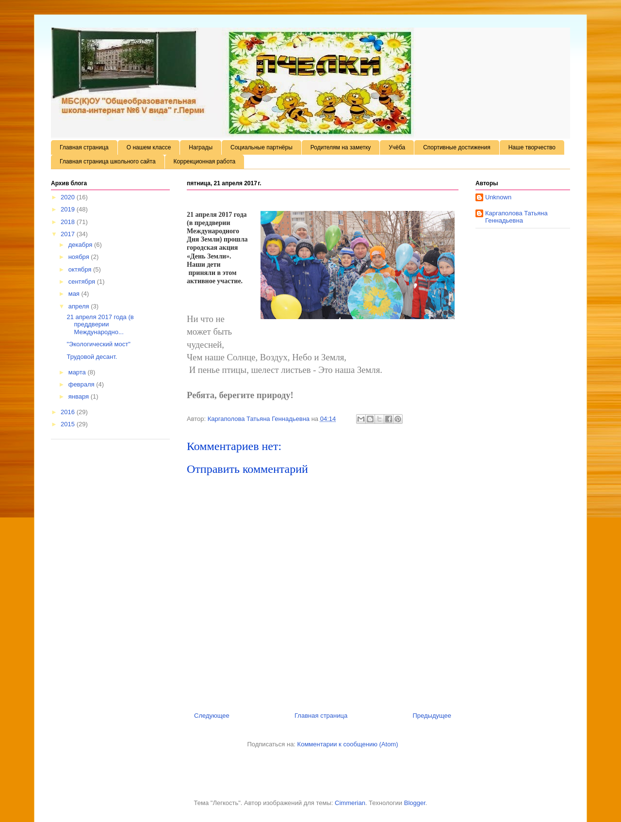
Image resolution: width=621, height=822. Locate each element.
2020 (69, 197)
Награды (200, 147)
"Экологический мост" (98, 344)
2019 (69, 209)
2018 (69, 222)
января (79, 396)
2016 (69, 412)
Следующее (211, 715)
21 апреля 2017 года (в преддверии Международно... (99, 324)
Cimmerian (350, 802)
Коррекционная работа (205, 161)
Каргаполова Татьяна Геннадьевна (516, 217)
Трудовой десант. (91, 356)
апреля (79, 306)
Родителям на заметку (340, 147)
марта (78, 372)
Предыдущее (431, 715)
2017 (69, 234)
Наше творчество (532, 147)
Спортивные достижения (456, 147)
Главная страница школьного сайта (108, 161)
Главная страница (84, 147)
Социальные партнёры (261, 147)
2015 (69, 424)
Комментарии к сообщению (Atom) (347, 744)
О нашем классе (149, 147)
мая (75, 293)
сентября (82, 281)
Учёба (397, 147)
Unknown (498, 197)
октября (80, 269)
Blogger (414, 802)
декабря (81, 244)
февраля (82, 384)
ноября (79, 256)
